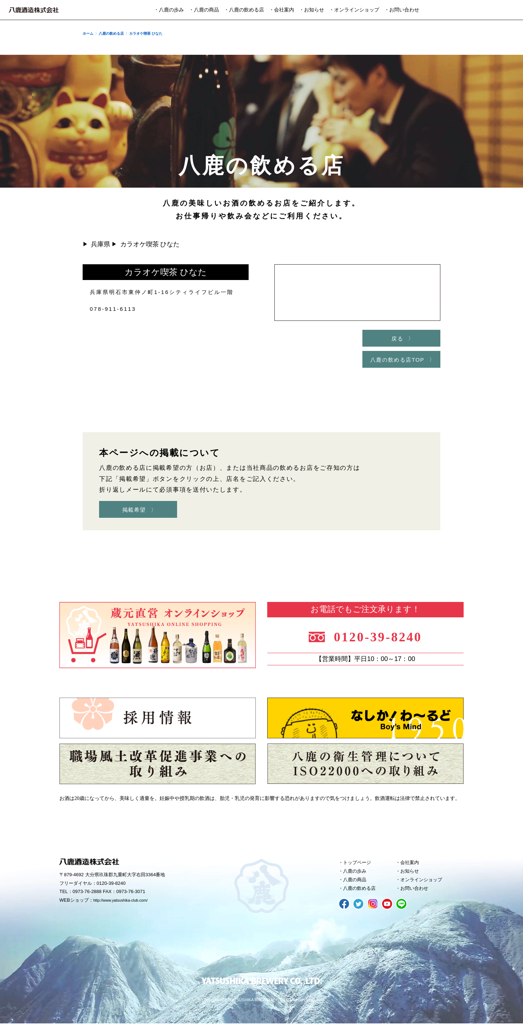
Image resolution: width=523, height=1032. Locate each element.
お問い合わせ (417, 896)
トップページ (360, 867)
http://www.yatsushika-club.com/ (126, 905)
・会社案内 (281, 10)
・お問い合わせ (401, 10)
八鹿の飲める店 (362, 896)
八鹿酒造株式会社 (34, 10)
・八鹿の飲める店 (244, 10)
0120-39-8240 (384, 639)
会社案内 (411, 867)
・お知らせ (311, 10)
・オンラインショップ (354, 10)
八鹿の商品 (357, 886)
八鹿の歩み (357, 877)
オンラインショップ (425, 886)
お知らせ (411, 877)
